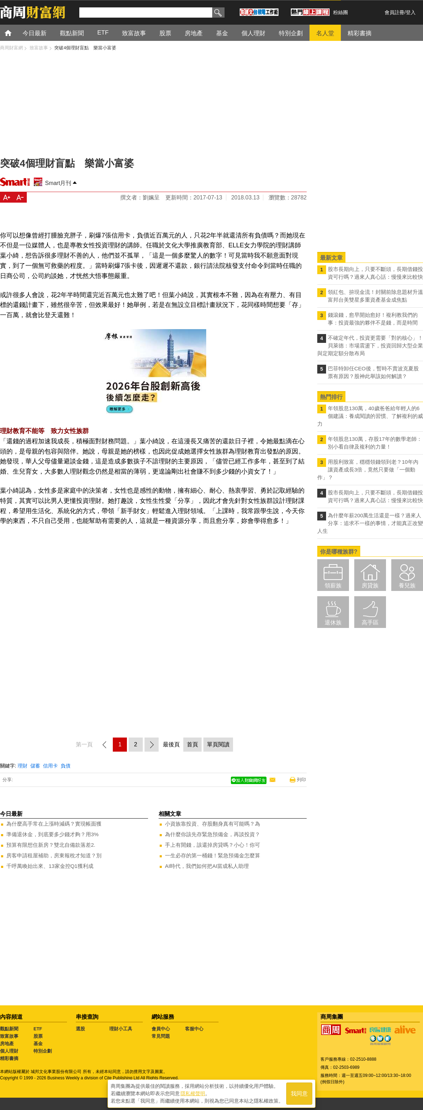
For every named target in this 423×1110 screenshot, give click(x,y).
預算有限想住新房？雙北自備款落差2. (51, 845)
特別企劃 (42, 1051)
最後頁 (171, 744)
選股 (80, 1028)
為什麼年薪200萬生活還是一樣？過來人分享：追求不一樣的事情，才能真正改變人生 (370, 523)
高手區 (370, 622)
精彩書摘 (9, 1058)
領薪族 (333, 585)
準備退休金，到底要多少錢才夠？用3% (52, 834)
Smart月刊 (58, 183)
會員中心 (161, 1028)
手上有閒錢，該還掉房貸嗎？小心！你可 (212, 845)
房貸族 (370, 585)
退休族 (333, 622)
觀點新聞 (9, 1028)
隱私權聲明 (192, 1093)
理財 (22, 766)
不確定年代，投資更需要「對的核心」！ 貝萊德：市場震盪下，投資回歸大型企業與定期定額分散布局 (370, 345)
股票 (38, 1036)
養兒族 (407, 585)
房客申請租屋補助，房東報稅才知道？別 (54, 855)
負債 (65, 766)
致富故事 (9, 1036)
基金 (38, 1043)
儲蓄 (35, 766)
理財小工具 (120, 1028)
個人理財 (9, 1051)
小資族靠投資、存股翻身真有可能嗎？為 (212, 824)
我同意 (299, 1093)
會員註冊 (394, 12)
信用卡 (50, 766)
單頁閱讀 (218, 744)
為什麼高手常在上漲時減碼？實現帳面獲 (54, 824)
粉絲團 (340, 12)
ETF (37, 1028)
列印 (301, 779)
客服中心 (194, 1028)
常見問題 (161, 1036)
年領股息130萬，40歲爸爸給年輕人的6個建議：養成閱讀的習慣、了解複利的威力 (370, 416)
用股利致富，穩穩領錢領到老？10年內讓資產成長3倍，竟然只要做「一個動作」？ (367, 469)
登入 (411, 12)
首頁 (14, 33)
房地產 (7, 1043)
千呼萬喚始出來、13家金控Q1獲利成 (49, 866)
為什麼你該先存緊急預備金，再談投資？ (212, 834)
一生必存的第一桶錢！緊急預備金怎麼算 (212, 855)
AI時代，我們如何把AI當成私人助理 (207, 866)
